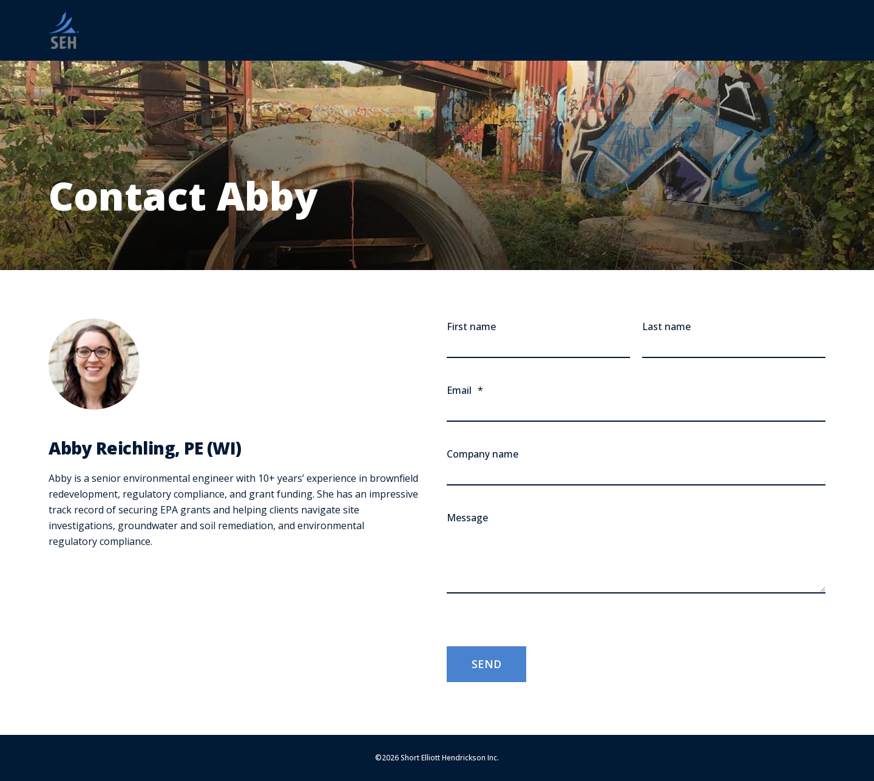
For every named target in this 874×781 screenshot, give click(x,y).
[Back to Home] (64, 30)
